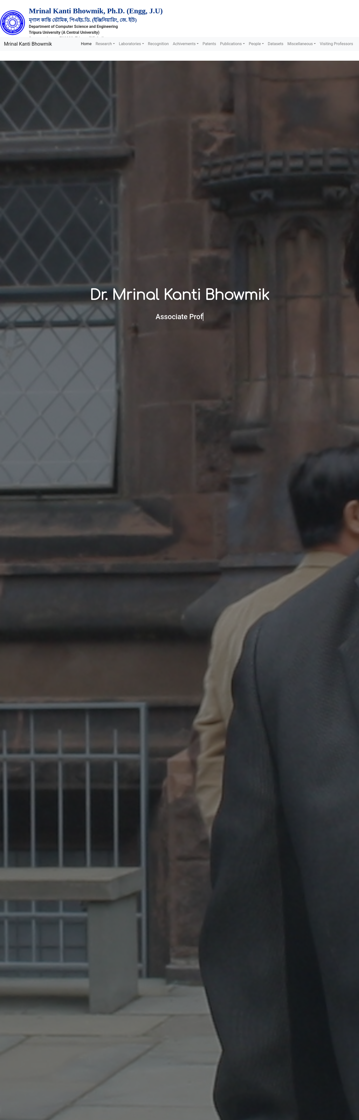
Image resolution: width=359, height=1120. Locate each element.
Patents (209, 43)
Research (104, 43)
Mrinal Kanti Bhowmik (28, 44)
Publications (231, 43)
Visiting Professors (336, 43)
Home (86, 43)
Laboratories (130, 43)
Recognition (158, 43)
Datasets (275, 43)
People (255, 43)
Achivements (184, 43)
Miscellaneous (300, 43)
